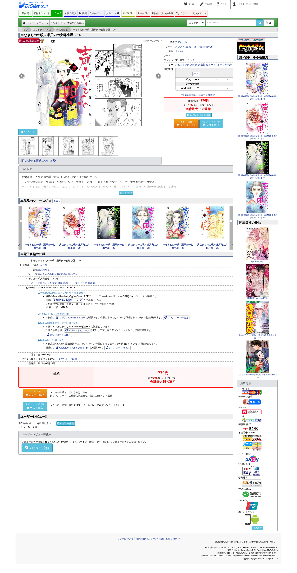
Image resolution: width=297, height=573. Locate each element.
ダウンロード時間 (67, 359)
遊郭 (203, 64)
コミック (57, 13)
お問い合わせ (173, 538)
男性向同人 (143, 13)
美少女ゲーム (183, 13)
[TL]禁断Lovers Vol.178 (257, 298)
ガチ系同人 (128, 13)
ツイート (28, 132)
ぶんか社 (180, 51)
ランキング (58, 23)
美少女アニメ (199, 13)
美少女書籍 (167, 13)
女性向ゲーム (96, 13)
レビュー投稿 (65, 423)
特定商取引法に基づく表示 (150, 538)
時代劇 (228, 64)
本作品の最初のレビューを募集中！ (198, 94)
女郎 (192, 64)
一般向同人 (25, 13)
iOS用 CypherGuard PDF (70, 317)
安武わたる (181, 42)
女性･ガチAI (112, 13)
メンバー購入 (186, 123)
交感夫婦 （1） (257, 261)
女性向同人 (70, 13)
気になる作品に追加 (198, 115)
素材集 (37, 13)
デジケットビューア (77, 330)
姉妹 (197, 64)
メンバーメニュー (37, 23)
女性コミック (182, 64)
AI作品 (155, 13)
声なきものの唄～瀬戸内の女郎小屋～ (195, 46)
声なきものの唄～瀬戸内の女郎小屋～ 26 (50, 35)
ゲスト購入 (211, 123)
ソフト (46, 13)
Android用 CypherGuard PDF (72, 347)
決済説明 (257, 528)
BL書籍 (83, 13)
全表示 (57, 201)
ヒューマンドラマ (215, 64)
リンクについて (125, 538)
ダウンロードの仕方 (176, 317)
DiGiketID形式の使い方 (39, 160)
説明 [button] (196, 74)
